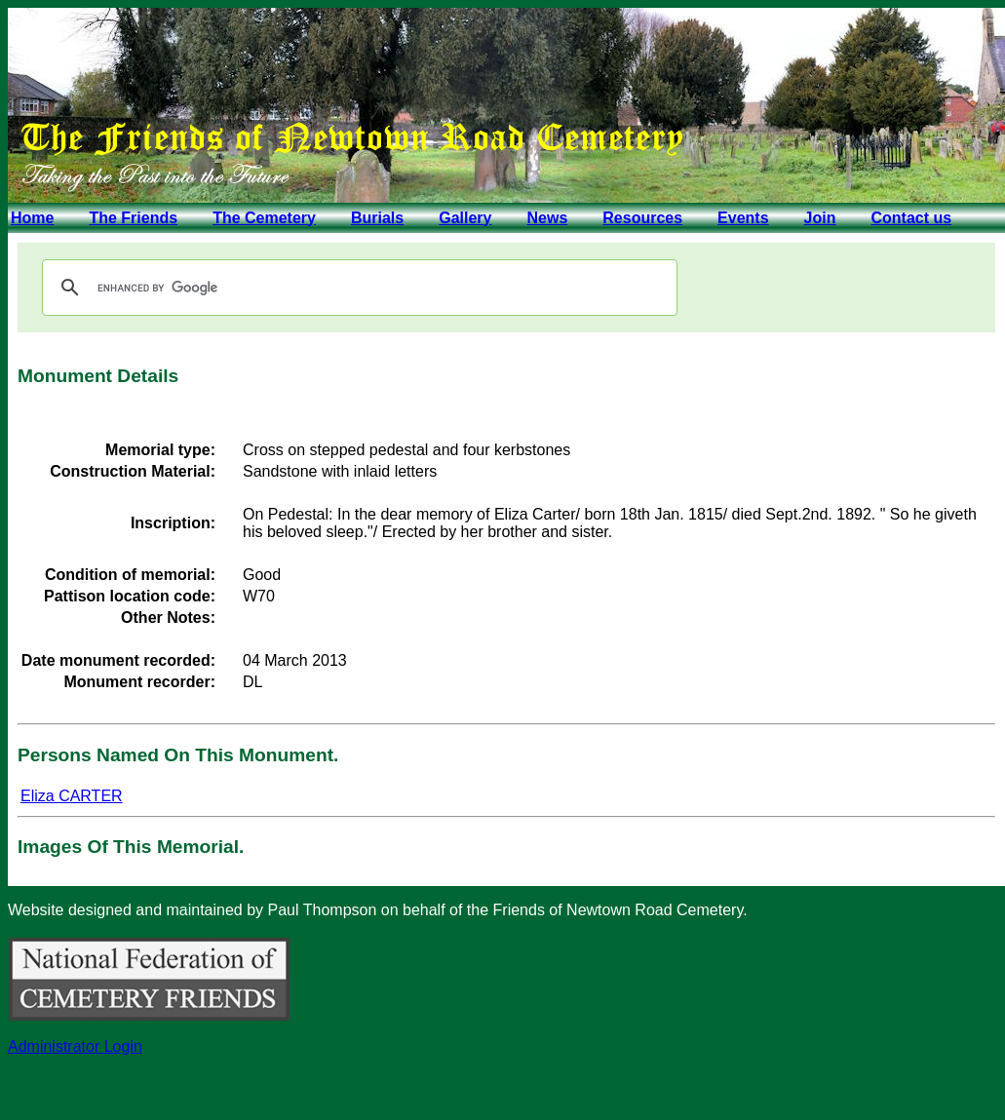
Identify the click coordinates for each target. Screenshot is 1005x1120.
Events (742, 218)
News (546, 218)
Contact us (910, 218)
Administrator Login (75, 1046)
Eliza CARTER (71, 796)
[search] (356, 287)
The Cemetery (264, 218)
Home (32, 218)
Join (820, 218)
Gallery (465, 218)
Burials (377, 218)
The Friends (133, 218)
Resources (642, 218)
